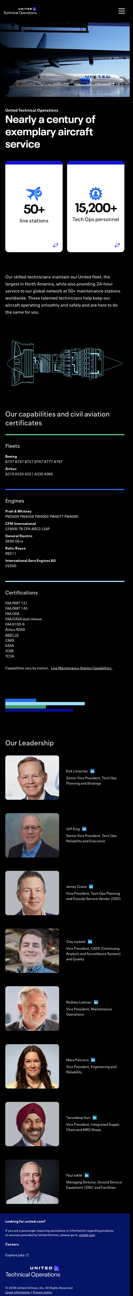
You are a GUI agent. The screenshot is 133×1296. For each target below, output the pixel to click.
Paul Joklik (77, 1179)
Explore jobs (15, 1255)
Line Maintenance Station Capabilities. (81, 668)
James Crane (79, 890)
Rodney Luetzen (82, 1005)
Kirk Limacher (80, 775)
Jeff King (76, 832)
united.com (87, 1235)
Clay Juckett (79, 945)
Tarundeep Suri (81, 1121)
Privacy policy (42, 1292)
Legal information (17, 1292)
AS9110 (12, 635)
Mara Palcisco (80, 1063)
